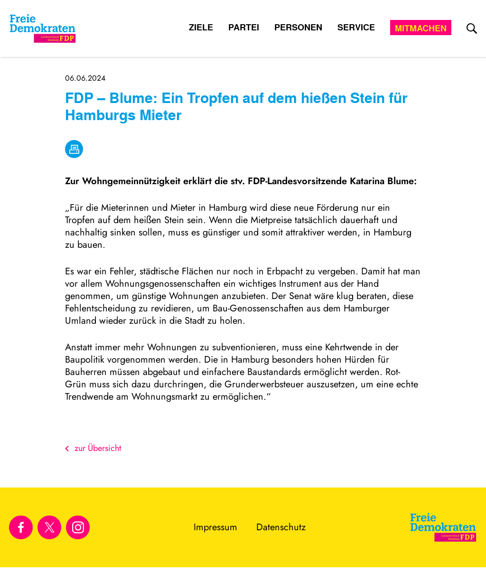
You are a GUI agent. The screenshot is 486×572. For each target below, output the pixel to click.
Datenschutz (281, 527)
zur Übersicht (93, 448)
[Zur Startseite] (443, 527)
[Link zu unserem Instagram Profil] (78, 527)
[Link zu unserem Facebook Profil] (21, 527)
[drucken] (74, 149)
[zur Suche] (472, 28)
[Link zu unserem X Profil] (49, 527)
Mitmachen (421, 28)
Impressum (215, 527)
